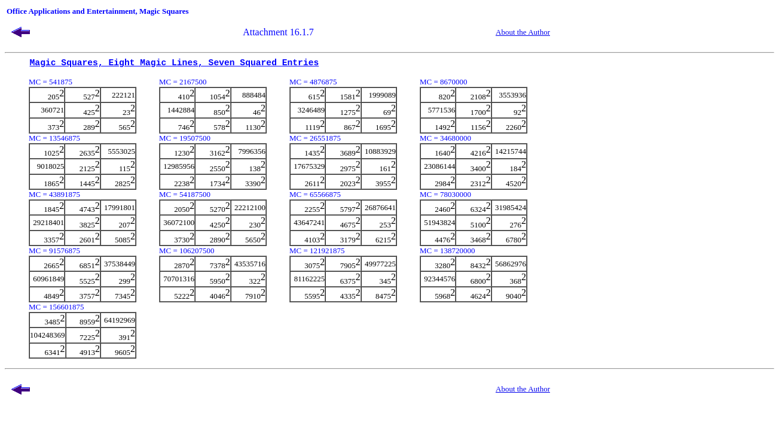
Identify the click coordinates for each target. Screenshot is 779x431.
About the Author (523, 32)
